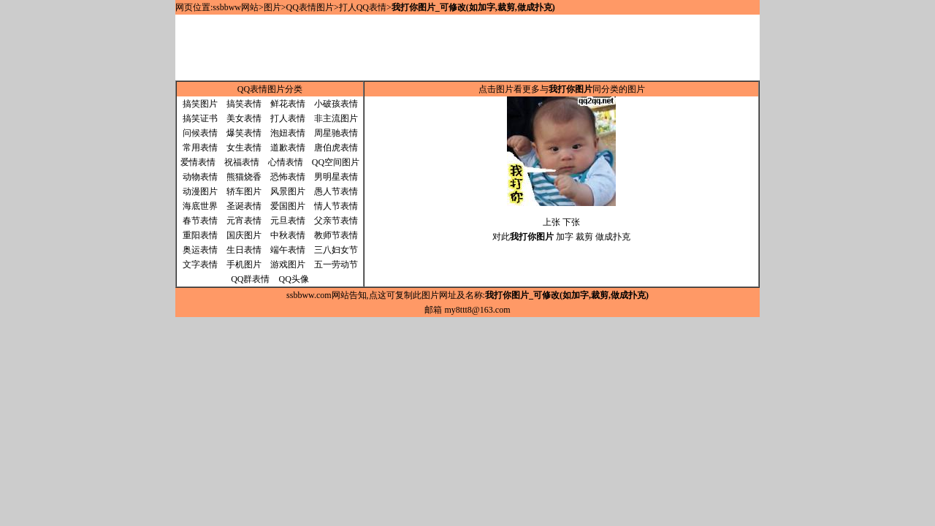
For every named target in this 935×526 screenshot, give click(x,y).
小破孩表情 (336, 104)
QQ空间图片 (335, 162)
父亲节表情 (336, 221)
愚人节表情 (336, 191)
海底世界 (200, 206)
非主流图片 (336, 118)
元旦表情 (287, 221)
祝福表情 (241, 162)
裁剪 (584, 237)
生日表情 (244, 250)
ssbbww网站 (236, 7)
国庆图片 (244, 235)
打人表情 (287, 118)
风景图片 (287, 191)
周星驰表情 (336, 133)
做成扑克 (612, 237)
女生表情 (244, 147)
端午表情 (287, 250)
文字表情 (200, 264)
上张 (551, 222)
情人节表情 (336, 206)
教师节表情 (336, 235)
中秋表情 (287, 235)
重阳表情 (200, 235)
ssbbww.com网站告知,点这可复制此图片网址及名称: (467, 295)
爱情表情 (197, 162)
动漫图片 (200, 191)
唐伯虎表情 (336, 147)
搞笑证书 (200, 118)
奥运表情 (200, 250)
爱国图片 (287, 206)
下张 (571, 222)
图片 (272, 7)
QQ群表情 (250, 279)
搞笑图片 (200, 104)
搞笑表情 (244, 104)
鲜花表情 (287, 104)
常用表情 (200, 147)
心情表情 (285, 162)
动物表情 (200, 177)
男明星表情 (336, 177)
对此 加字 (532, 237)
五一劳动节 (336, 264)
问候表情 (200, 133)
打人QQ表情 (362, 7)
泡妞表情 (287, 133)
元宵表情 (244, 221)
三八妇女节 (336, 250)
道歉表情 (287, 147)
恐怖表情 (287, 177)
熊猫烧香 (244, 177)
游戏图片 (287, 264)
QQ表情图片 (310, 7)
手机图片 (244, 264)
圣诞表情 (244, 206)
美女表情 (244, 118)
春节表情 (200, 221)
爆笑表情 (244, 133)
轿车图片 (244, 191)
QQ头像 (294, 279)
